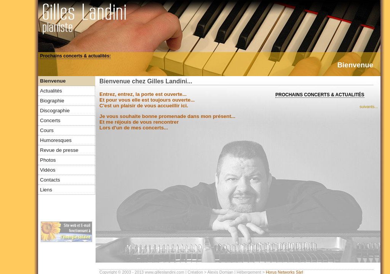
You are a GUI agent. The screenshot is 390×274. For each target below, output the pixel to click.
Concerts (50, 120)
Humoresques (56, 140)
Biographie (52, 101)
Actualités (51, 91)
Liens (46, 190)
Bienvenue (53, 81)
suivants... (369, 106)
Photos (48, 160)
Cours (47, 130)
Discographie (55, 110)
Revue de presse (59, 150)
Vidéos (48, 170)
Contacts (50, 180)
